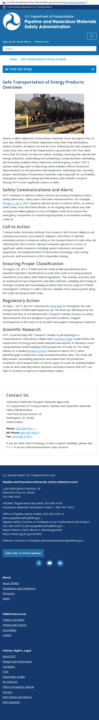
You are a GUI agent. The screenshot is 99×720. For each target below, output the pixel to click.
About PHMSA (11, 583)
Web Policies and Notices (17, 697)
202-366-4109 (53, 503)
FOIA (5, 671)
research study (63, 339)
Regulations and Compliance (19, 588)
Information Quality (14, 676)
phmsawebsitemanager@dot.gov (63, 540)
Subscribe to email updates (23, 553)
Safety (6, 598)
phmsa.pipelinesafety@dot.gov (23, 518)
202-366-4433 (12, 496)
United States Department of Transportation (29, 7)
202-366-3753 (22, 436)
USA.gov (7, 692)
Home (13, 59)
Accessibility (9, 630)
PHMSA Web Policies (15, 625)
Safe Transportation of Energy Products (43, 59)
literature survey (36, 351)
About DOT (9, 656)
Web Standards (11, 702)
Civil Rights (9, 666)
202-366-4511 (26, 428)
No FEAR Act (10, 681)
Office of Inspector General (18, 687)
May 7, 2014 (14, 203)
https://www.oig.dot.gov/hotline (22, 534)
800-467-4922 (30, 432)
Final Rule (56, 306)
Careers (7, 635)
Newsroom (42, 41)
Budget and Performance (17, 661)
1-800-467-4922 (63, 507)
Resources (9, 593)
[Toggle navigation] (91, 36)
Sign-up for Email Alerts (17, 41)
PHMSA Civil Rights (13, 620)
